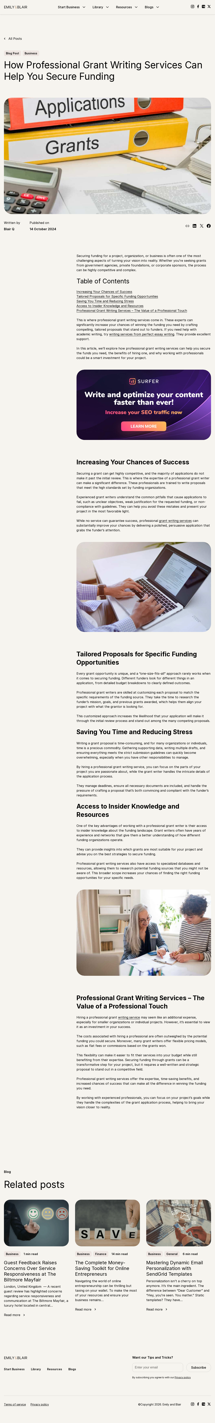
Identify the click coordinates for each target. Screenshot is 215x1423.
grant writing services (175, 521)
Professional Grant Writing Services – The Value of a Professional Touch (131, 311)
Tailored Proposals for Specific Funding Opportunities (117, 296)
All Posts (15, 39)
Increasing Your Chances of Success (104, 292)
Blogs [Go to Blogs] (152, 7)
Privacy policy (183, 1377)
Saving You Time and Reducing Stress (105, 301)
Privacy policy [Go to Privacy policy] (40, 1404)
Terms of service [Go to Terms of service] (15, 1404)
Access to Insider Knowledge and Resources (109, 306)
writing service (129, 1017)
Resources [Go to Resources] (127, 7)
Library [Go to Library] (101, 7)
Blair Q (9, 229)
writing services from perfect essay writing (141, 334)
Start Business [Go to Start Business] (72, 7)
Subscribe (198, 1367)
